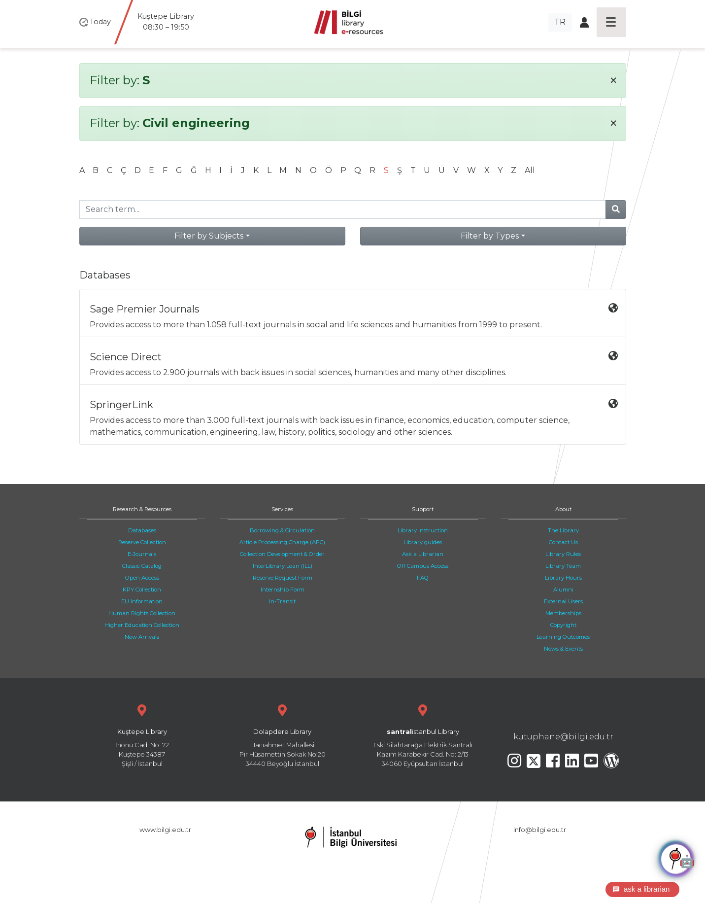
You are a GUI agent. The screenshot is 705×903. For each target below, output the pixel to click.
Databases (142, 530)
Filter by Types (490, 236)
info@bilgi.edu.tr (539, 830)
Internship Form (282, 589)
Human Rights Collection (141, 613)
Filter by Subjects (208, 236)
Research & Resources (142, 509)
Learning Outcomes (563, 636)
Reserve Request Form (282, 577)
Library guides (422, 542)
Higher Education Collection (141, 625)
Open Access (142, 577)
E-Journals (142, 554)
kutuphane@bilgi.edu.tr (563, 736)
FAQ (423, 577)
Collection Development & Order (282, 554)
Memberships (563, 613)
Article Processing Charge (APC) (282, 542)
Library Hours (563, 577)
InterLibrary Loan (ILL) (282, 565)
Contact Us (563, 542)
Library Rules (563, 554)
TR (560, 22)
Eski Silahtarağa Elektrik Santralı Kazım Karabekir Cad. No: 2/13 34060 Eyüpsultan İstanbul (423, 734)
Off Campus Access (422, 565)
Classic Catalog (142, 565)
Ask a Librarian (422, 554)
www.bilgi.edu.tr (165, 830)
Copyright (563, 625)
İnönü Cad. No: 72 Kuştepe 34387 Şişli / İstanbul (142, 734)
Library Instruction (423, 530)
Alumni (563, 589)
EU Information (142, 601)
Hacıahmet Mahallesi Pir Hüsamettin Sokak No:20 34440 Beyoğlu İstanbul (282, 734)
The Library (563, 530)
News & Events (563, 648)
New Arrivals (142, 636)
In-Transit (282, 601)
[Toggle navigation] (611, 22)
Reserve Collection (142, 542)
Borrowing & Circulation (282, 530)
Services (282, 509)
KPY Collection (142, 589)
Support (423, 509)
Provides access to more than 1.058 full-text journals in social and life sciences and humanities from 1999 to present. (354, 316)
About (563, 509)
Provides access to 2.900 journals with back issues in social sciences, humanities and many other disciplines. (354, 364)
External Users (563, 601)
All (530, 170)
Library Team (563, 565)
